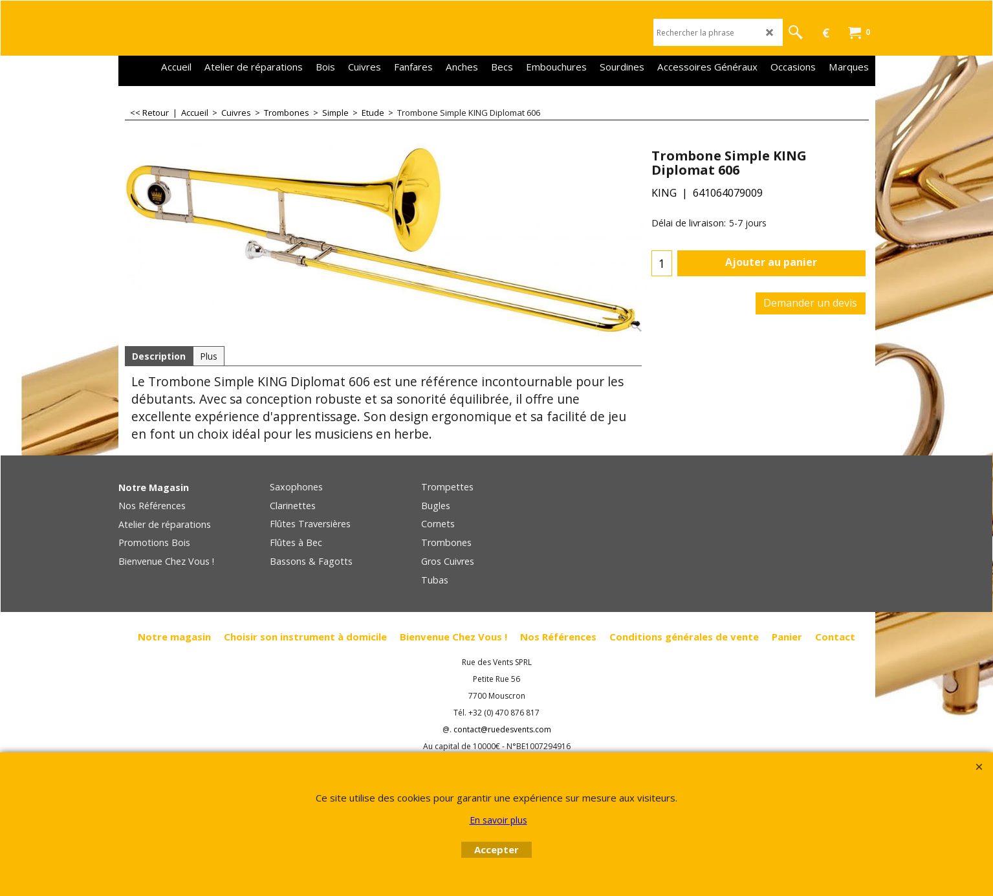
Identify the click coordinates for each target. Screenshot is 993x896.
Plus (208, 356)
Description (159, 356)
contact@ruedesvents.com (502, 729)
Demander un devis (810, 303)
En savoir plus (498, 820)
